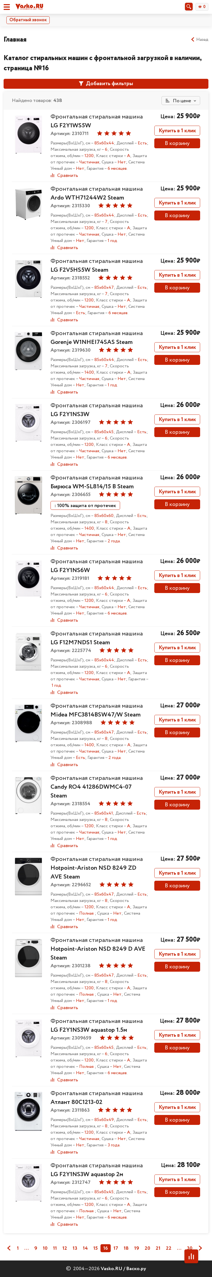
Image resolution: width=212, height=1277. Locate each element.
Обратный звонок (28, 20)
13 (75, 1248)
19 (136, 1248)
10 (45, 1248)
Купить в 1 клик (177, 131)
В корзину (177, 143)
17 (115, 1248)
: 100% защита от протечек (85, 505)
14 (85, 1248)
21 (158, 1248)
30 (189, 1248)
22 (168, 1248)
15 (95, 1248)
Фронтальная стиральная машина (97, 193)
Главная (15, 39)
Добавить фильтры (106, 84)
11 (55, 1248)
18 (126, 1248)
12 (64, 1248)
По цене (178, 100)
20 (147, 1248)
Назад (199, 39)
